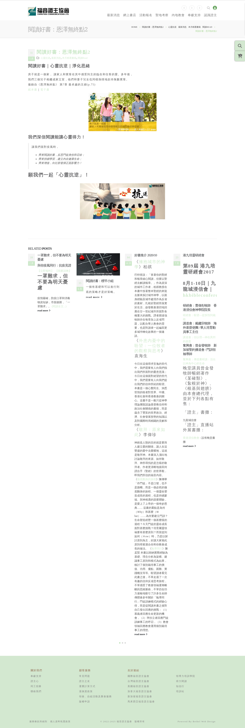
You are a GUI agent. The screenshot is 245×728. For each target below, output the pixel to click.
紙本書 (32, 89)
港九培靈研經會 (193, 255)
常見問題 (84, 676)
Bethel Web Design (204, 721)
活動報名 (145, 15)
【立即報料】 (45, 270)
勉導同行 (156, 548)
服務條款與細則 (38, 721)
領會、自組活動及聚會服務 (95, 696)
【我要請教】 (63, 270)
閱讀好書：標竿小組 (99, 281)
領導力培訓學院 (185, 676)
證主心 (35, 681)
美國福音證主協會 (138, 686)
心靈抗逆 (45, 58)
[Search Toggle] (208, 8)
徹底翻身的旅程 (146, 479)
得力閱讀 (181, 681)
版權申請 (84, 701)
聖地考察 (162, 15)
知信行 (180, 686)
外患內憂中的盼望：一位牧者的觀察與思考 (149, 345)
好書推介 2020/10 (145, 255)
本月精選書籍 (69, 58)
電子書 (45, 89)
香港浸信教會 (191, 437)
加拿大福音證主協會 (140, 691)
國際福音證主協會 (138, 676)
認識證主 (210, 15)
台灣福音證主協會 (138, 681)
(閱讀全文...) (59, 306)
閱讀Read (83, 58)
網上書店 (129, 15)
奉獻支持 (194, 15)
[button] (119, 642)
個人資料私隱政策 (60, 721)
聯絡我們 (36, 691)
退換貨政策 (86, 691)
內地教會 (178, 15)
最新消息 (113, 15)
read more (43, 310)
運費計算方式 (87, 686)
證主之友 (84, 681)
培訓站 (180, 691)
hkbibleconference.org (209, 295)
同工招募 (36, 686)
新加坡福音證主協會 (140, 696)
